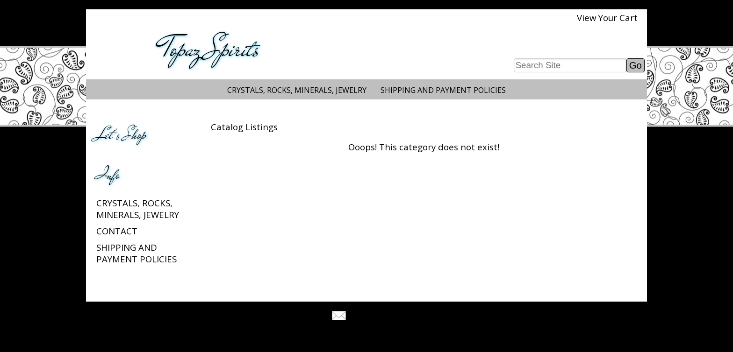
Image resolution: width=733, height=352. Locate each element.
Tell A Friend (374, 317)
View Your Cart (607, 17)
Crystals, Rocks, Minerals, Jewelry (296, 90)
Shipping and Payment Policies (443, 90)
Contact (116, 231)
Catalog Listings (244, 127)
